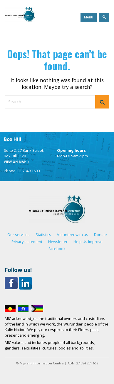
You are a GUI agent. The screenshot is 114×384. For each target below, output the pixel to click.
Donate (100, 234)
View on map (15, 162)
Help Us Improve (88, 241)
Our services (18, 234)
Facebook (57, 248)
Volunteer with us (72, 234)
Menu (88, 17)
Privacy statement (26, 241)
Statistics (43, 234)
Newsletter (58, 241)
